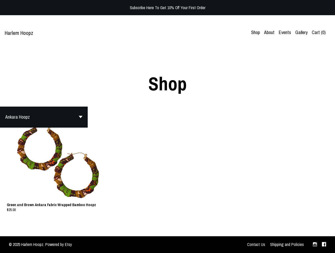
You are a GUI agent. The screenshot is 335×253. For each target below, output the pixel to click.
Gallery (301, 32)
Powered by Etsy (58, 244)
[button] (44, 117)
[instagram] (315, 244)
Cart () (319, 32)
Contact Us (256, 244)
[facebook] (324, 244)
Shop (255, 32)
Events (285, 32)
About (269, 32)
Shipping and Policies (287, 244)
